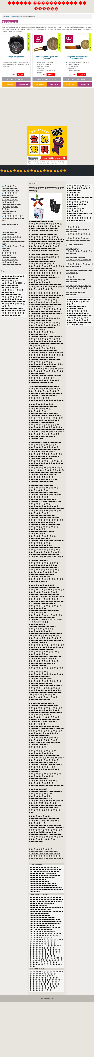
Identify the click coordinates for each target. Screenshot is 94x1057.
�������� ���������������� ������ (79, 251)
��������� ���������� (44, 318)
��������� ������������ (46, 858)
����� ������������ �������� (76, 279)
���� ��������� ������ (44, 856)
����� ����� (10, 224)
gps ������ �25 (74, 245)
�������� (9, 186)
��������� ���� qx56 (41, 257)
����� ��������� (40, 418)
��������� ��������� (43, 851)
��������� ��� (13, 216)
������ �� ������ (40, 849)
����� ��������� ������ (9, 253)
